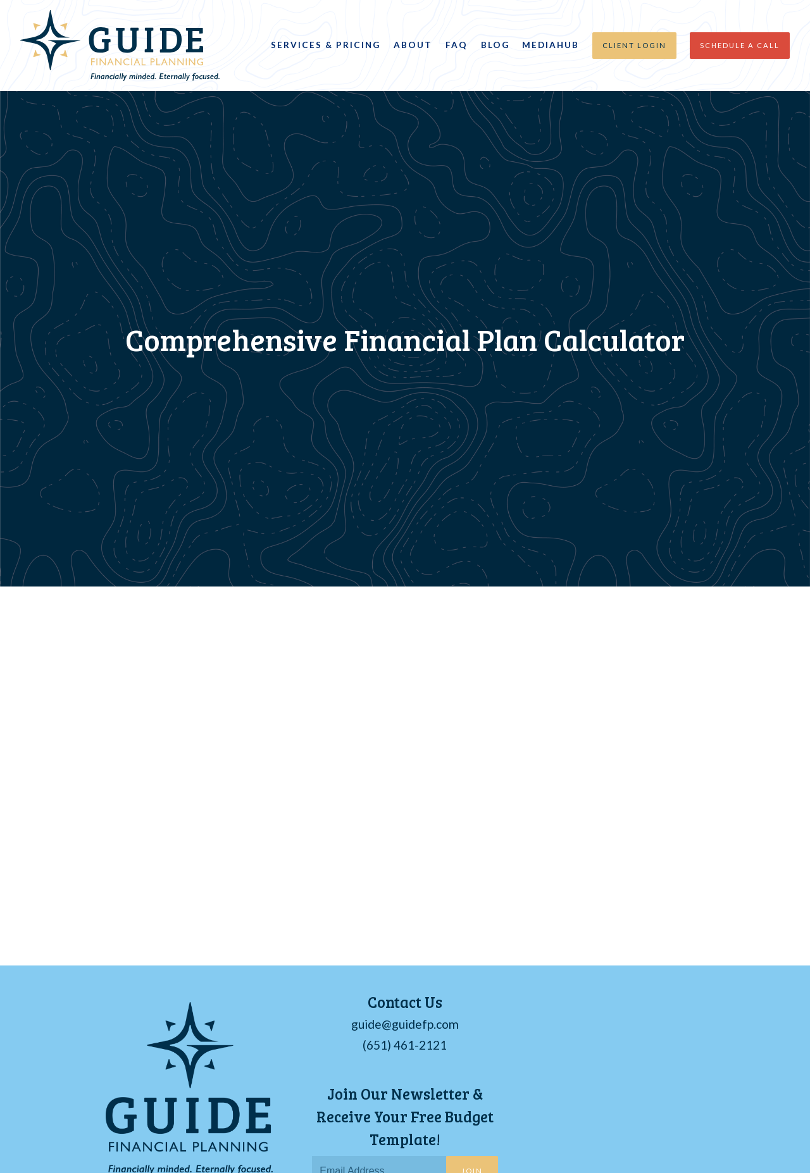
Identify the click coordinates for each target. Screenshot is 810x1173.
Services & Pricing (325, 45)
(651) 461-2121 (405, 1045)
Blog (495, 45)
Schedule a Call (740, 45)
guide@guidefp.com (405, 1024)
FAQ (457, 45)
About (413, 45)
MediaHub (550, 45)
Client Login (634, 45)
